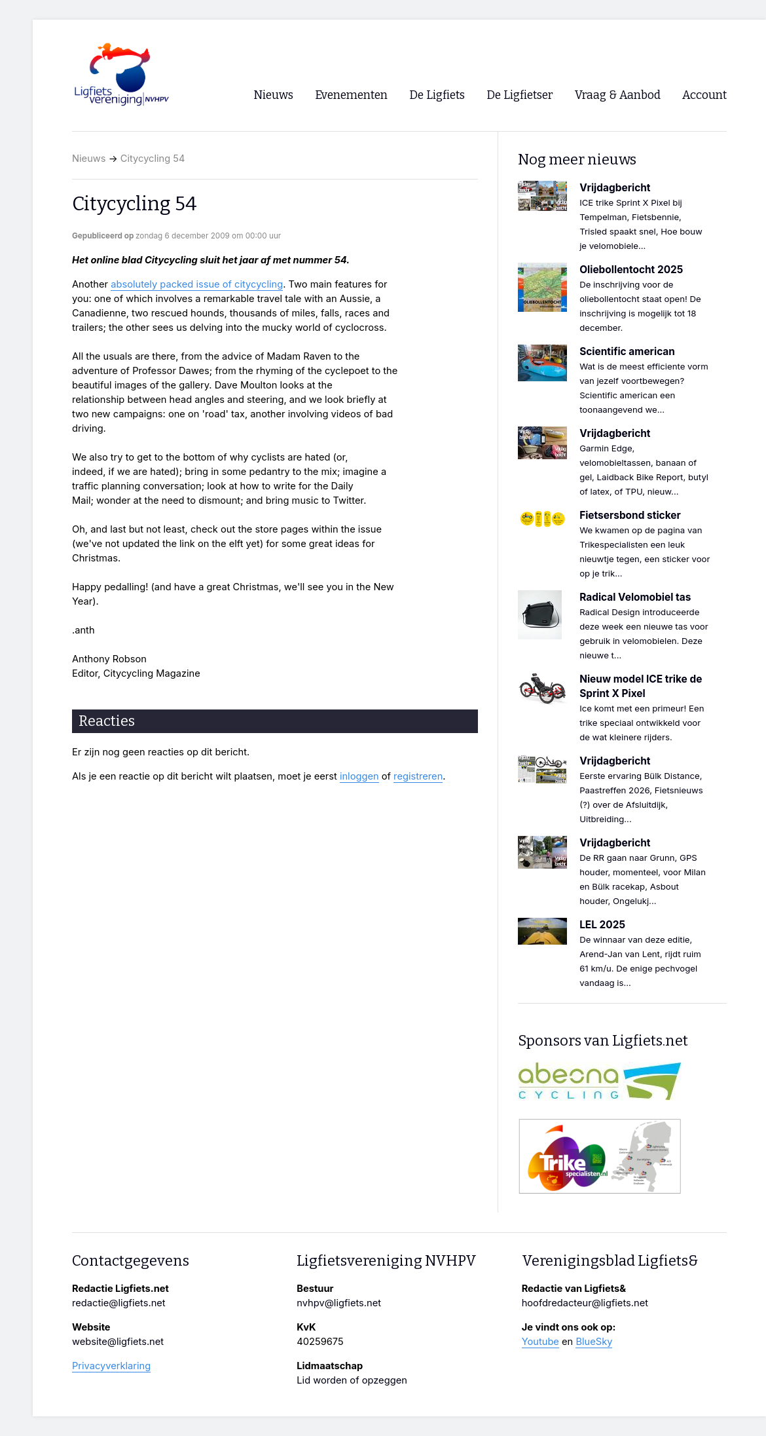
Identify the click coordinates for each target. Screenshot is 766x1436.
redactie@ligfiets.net (119, 1303)
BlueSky (593, 1342)
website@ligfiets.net (118, 1342)
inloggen (359, 776)
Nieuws (89, 158)
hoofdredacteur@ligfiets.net (585, 1303)
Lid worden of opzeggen (352, 1380)
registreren (418, 776)
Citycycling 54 (152, 158)
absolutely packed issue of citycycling (197, 284)
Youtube (540, 1342)
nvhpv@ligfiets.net (339, 1303)
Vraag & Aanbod (618, 95)
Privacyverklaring (111, 1366)
